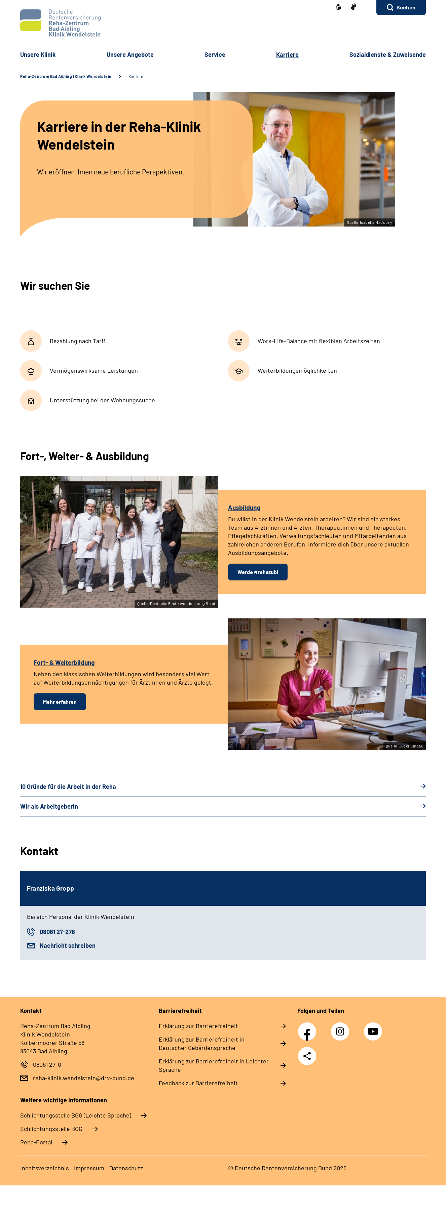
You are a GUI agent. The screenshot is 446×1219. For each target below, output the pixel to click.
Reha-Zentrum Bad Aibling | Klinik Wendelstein (66, 76)
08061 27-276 (57, 931)
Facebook (309, 1027)
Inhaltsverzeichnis (44, 1168)
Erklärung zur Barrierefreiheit (198, 1025)
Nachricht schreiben (68, 945)
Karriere (135, 76)
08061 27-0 (47, 1064)
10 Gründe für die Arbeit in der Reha (68, 786)
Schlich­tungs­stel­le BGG (51, 1128)
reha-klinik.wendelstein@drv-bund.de (83, 1078)
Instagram (342, 1027)
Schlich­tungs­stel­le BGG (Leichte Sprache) (75, 1115)
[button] (401, 7)
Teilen (307, 1056)
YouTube (374, 1027)
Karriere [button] (287, 54)
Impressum (89, 1168)
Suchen (406, 7)
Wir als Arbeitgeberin (49, 806)
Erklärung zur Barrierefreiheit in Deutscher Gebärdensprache (202, 1043)
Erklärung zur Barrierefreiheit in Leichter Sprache (214, 1065)
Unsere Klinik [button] (38, 54)
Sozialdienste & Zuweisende (387, 54)
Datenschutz (126, 1168)
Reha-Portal (36, 1142)
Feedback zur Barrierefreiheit (198, 1083)
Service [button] (215, 54)
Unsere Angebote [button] (130, 54)
